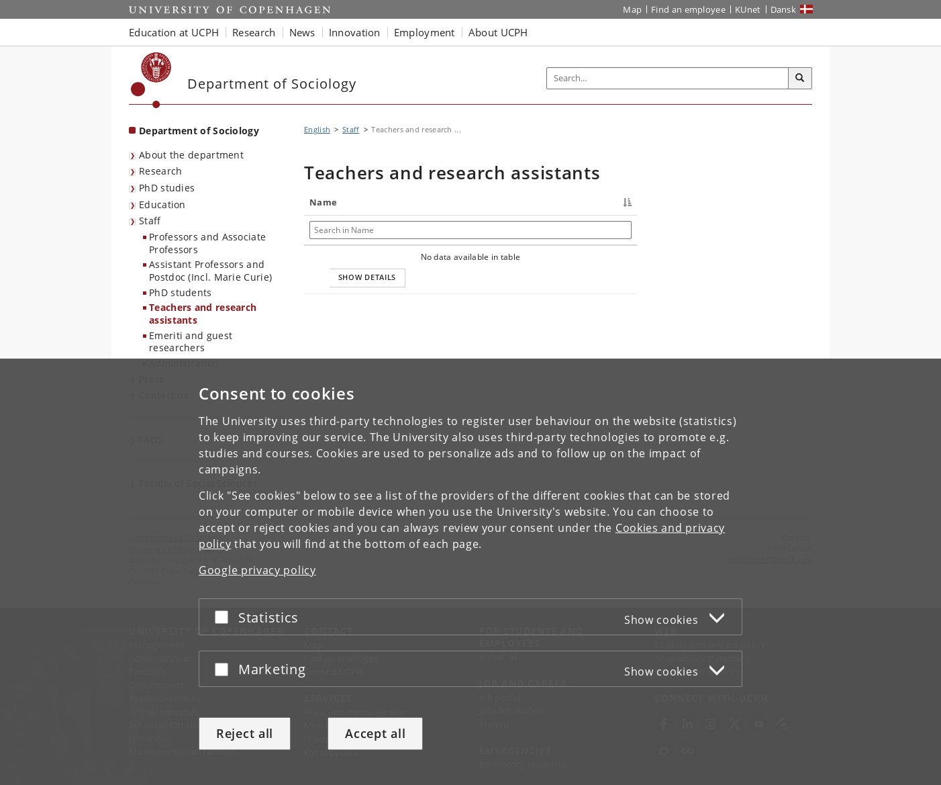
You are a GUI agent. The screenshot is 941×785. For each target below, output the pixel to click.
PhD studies (167, 187)
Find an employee (688, 9)
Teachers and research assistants (202, 313)
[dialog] (470, 572)
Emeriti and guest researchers (190, 342)
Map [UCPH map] (632, 9)
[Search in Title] (439, 230)
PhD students (180, 292)
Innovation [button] (355, 32)
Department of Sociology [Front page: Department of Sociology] (199, 130)
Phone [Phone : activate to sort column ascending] (511, 202)
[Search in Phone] (544, 230)
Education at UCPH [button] (174, 32)
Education (162, 204)
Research (160, 171)
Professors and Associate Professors (207, 243)
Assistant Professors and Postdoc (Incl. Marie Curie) (210, 270)
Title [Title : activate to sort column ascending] (403, 202)
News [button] (302, 32)
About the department (191, 154)
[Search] (800, 78)
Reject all (244, 733)
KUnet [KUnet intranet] (748, 9)
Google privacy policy (257, 570)
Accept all (375, 733)
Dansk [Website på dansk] (784, 9)
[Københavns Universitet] (151, 80)
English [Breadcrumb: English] (317, 129)
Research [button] (253, 32)
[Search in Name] (345, 230)
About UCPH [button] (498, 32)
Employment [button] (424, 32)
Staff (150, 220)
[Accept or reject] (225, 617)
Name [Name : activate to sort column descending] (323, 202)
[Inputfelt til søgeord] (667, 78)
